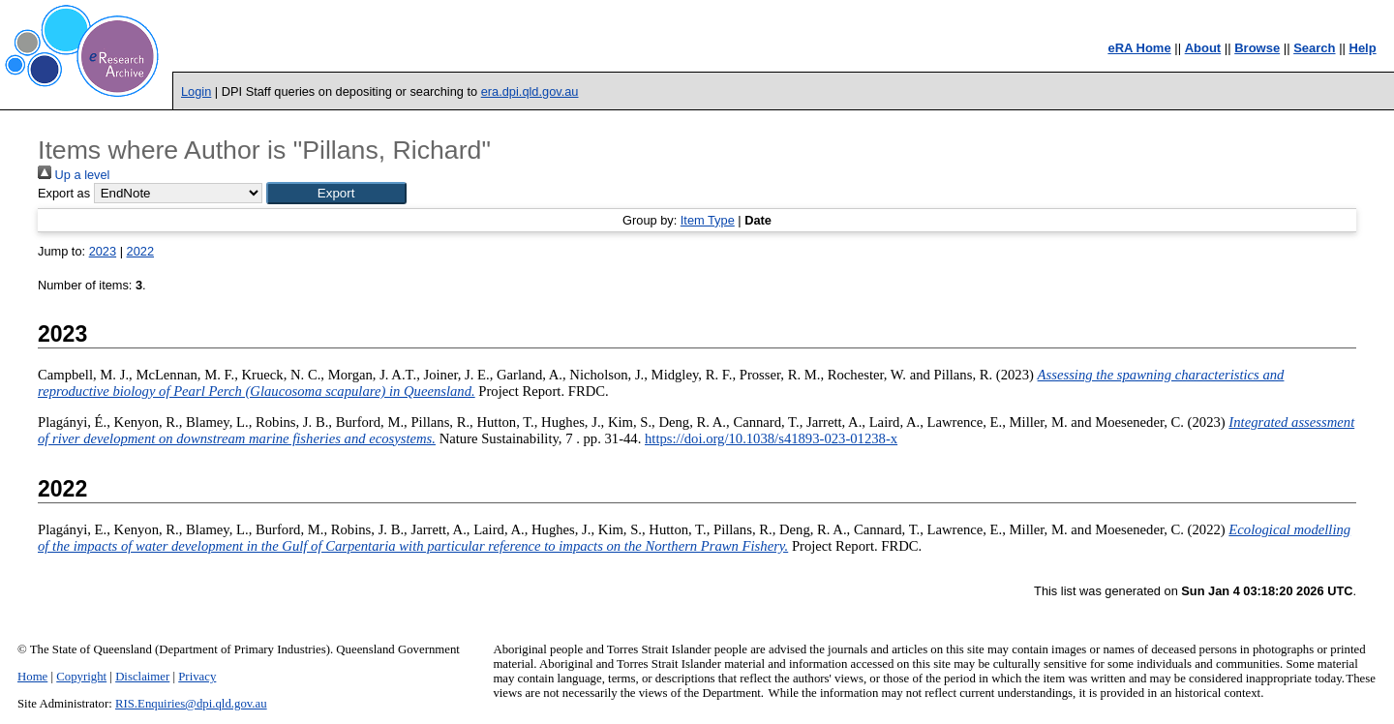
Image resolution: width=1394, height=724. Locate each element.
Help (1363, 48)
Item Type (708, 220)
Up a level (73, 174)
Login (196, 91)
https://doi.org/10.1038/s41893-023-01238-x (771, 438)
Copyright (81, 676)
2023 (102, 251)
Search (1314, 48)
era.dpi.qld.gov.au (530, 91)
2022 (140, 251)
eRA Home (1138, 48)
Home (32, 676)
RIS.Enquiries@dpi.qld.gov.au (191, 703)
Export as (64, 193)
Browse (1257, 48)
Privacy (197, 676)
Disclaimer (142, 676)
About (1203, 48)
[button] (336, 193)
